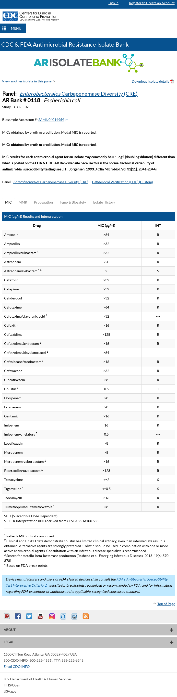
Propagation (43, 202)
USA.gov (10, 691)
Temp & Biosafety (73, 202)
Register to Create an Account (152, 3)
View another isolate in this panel (27, 81)
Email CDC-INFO (17, 667)
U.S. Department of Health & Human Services (37, 679)
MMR (23, 202)
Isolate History (104, 202)
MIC (8, 202)
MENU (16, 28)
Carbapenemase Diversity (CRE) (79, 94)
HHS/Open (12, 685)
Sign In (113, 3)
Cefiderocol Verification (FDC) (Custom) (122, 182)
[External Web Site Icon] (66, 119)
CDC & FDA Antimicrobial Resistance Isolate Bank (65, 44)
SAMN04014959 (51, 120)
